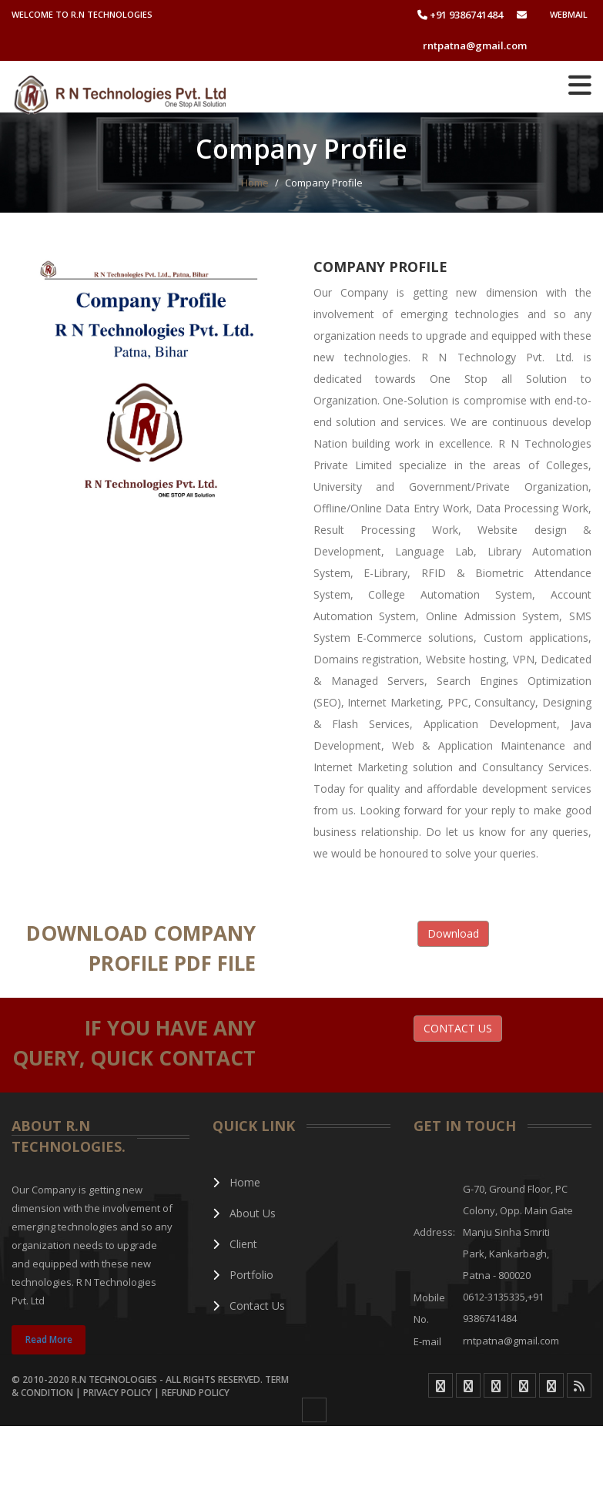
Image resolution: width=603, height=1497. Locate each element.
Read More (48, 1339)
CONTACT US (458, 1028)
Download (453, 933)
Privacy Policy (118, 1392)
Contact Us (249, 1305)
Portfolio (243, 1274)
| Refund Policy (191, 1392)
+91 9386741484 (460, 15)
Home (237, 1182)
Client (235, 1244)
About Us (244, 1213)
